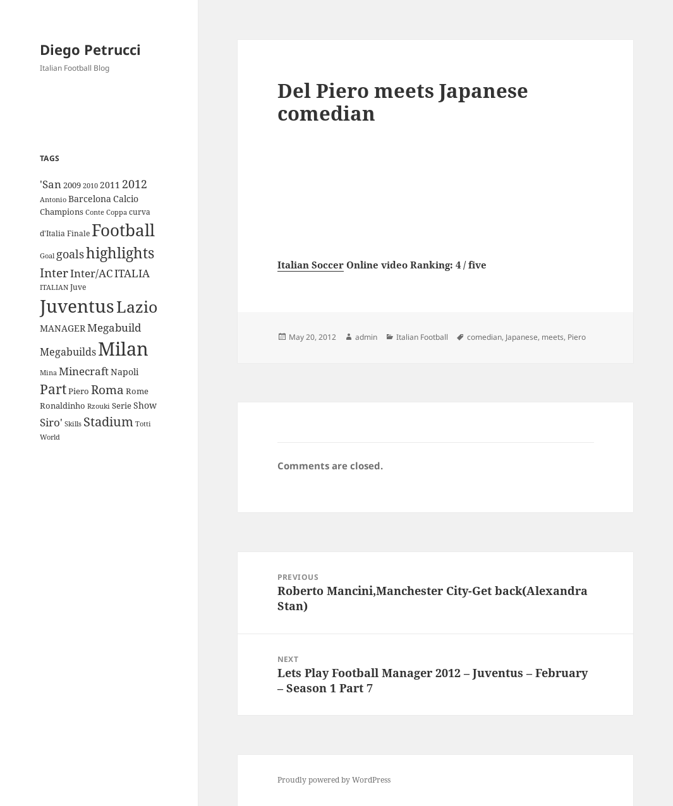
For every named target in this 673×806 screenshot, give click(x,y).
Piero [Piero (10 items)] (78, 391)
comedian (484, 337)
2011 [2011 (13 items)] (110, 185)
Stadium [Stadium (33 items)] (108, 421)
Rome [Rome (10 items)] (137, 391)
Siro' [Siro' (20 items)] (51, 422)
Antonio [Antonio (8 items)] (53, 199)
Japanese (522, 337)
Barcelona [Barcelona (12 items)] (89, 199)
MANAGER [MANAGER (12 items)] (62, 328)
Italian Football (422, 337)
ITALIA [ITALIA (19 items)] (132, 273)
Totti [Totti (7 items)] (143, 423)
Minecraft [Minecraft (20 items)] (84, 371)
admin (366, 337)
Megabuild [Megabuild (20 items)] (114, 327)
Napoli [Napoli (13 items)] (124, 372)
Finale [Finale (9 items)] (78, 233)
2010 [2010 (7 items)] (90, 185)
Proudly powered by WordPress (334, 779)
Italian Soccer (310, 264)
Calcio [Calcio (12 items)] (125, 199)
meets (553, 337)
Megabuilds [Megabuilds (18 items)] (68, 352)
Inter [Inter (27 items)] (54, 272)
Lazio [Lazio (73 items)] (136, 306)
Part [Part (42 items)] (53, 389)
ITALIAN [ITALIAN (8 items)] (54, 287)
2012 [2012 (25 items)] (134, 183)
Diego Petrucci (90, 49)
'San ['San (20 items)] (50, 184)
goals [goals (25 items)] (70, 254)
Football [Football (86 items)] (123, 230)
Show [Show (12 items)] (145, 405)
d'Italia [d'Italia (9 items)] (52, 233)
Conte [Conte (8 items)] (94, 212)
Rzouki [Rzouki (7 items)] (98, 406)
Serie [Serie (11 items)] (121, 405)
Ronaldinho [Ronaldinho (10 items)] (62, 405)
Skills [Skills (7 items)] (73, 423)
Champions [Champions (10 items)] (61, 211)
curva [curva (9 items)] (139, 212)
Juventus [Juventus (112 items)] (77, 306)
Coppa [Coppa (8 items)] (116, 212)
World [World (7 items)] (50, 437)
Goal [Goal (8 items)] (47, 255)
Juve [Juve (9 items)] (78, 287)
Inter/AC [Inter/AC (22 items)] (91, 272)
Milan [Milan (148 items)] (123, 348)
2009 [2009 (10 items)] (72, 185)
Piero (576, 337)
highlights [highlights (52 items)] (120, 253)
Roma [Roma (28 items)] (107, 390)
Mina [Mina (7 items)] (48, 372)
